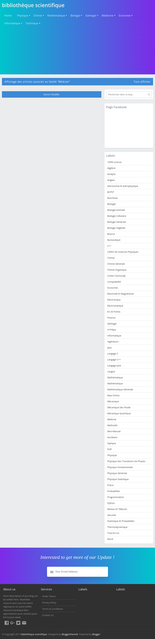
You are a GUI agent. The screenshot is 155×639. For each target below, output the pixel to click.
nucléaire (112, 437)
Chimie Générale (116, 263)
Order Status (49, 596)
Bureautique (113, 239)
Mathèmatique (115, 383)
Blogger (96, 634)
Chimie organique (116, 269)
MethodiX (112, 425)
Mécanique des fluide (118, 407)
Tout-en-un (113, 533)
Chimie (37, 15)
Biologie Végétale (116, 227)
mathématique (115, 377)
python (111, 503)
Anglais (111, 180)
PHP (109, 449)
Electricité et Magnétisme (120, 293)
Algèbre (111, 168)
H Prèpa (111, 329)
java (109, 347)
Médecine (107, 15)
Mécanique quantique (119, 413)
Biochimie (112, 198)
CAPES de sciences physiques (122, 251)
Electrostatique (115, 305)
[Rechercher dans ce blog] (129, 94)
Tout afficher (142, 81)
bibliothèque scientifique (34, 634)
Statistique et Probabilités (120, 521)
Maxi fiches (113, 395)
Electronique (114, 299)
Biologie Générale (116, 221)
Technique (32, 23)
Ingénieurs (112, 341)
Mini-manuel (114, 431)
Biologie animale (116, 209)
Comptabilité (114, 281)
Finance (111, 317)
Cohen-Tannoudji (116, 275)
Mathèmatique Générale (120, 389)
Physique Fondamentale (120, 467)
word (110, 539)
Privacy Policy (49, 602)
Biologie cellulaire (116, 215)
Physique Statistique (118, 479)
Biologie (75, 15)
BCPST (110, 192)
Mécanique (113, 401)
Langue (111, 371)
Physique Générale (117, 473)
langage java (114, 365)
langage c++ (114, 359)
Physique (22, 15)
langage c (112, 353)
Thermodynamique (117, 527)
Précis (110, 485)
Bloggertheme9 (70, 634)
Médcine (111, 419)
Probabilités (113, 491)
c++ (109, 245)
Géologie (91, 15)
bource (111, 233)
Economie (125, 15)
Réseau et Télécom (117, 509)
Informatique (12, 23)
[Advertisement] (77, 49)
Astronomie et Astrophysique (122, 186)
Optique (111, 443)
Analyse (111, 174)
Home (8, 15)
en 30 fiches (113, 311)
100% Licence (114, 162)
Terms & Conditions (52, 608)
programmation (115, 497)
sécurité (111, 515)
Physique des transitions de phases (126, 461)
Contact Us (48, 615)
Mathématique (56, 15)
